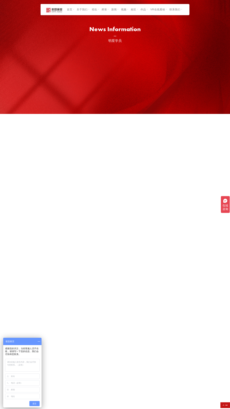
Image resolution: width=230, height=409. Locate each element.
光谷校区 (135, 364)
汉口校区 (135, 371)
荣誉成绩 (95, 371)
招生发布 (95, 367)
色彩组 (75, 367)
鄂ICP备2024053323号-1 (115, 402)
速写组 (75, 371)
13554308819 (115, 390)
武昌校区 (135, 367)
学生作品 (154, 364)
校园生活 (95, 375)
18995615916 (115, 394)
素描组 (75, 364)
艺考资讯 (95, 364)
